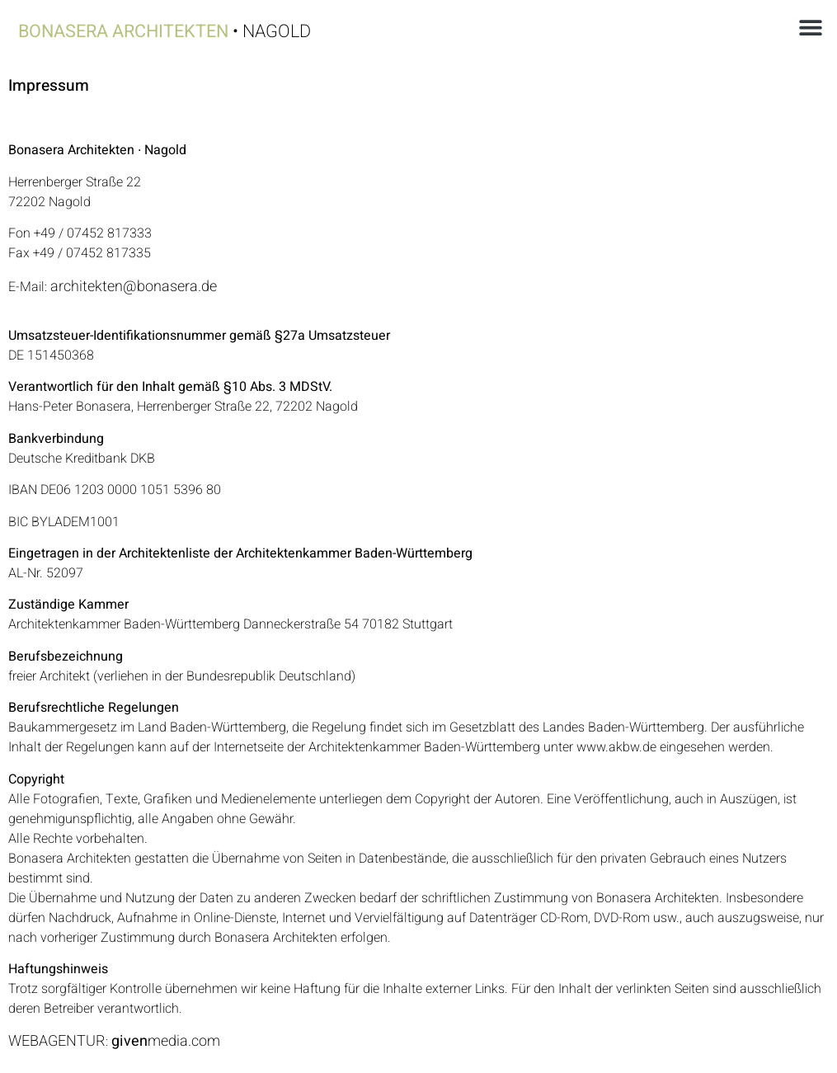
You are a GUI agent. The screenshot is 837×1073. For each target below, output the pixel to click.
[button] (810, 26)
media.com (165, 1041)
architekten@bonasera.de (133, 286)
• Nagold (164, 31)
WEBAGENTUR (57, 1041)
